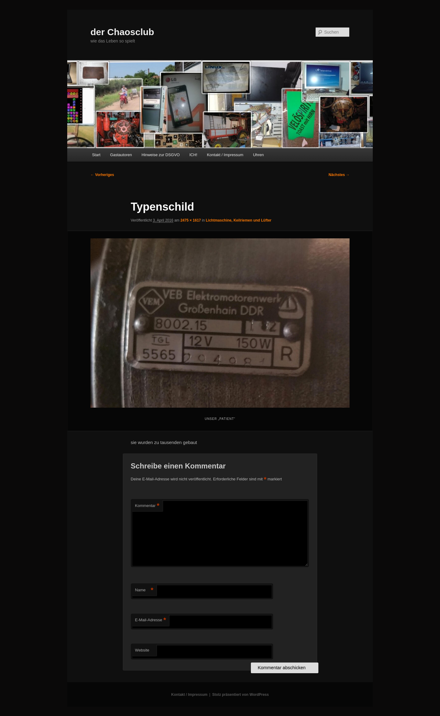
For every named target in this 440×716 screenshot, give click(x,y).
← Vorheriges (102, 175)
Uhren (258, 154)
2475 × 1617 (190, 220)
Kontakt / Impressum (225, 154)
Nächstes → (339, 175)
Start (96, 154)
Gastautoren (121, 154)
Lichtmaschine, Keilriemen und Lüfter (239, 220)
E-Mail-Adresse (150, 620)
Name (144, 590)
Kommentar (147, 505)
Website (142, 650)
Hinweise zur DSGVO (160, 154)
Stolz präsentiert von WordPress (240, 694)
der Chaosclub (122, 32)
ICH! (193, 154)
